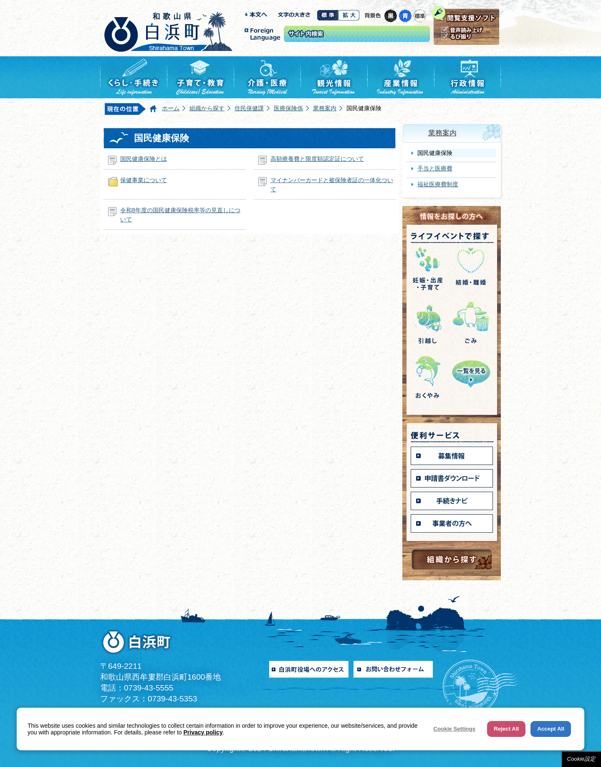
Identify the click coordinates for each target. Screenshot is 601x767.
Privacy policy (203, 732)
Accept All (550, 729)
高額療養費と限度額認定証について (317, 158)
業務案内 (324, 108)
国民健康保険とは (143, 158)
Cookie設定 (581, 759)
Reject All (506, 729)
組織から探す (207, 108)
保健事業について (143, 180)
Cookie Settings (454, 729)
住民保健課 (249, 108)
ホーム (170, 108)
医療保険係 (288, 108)
